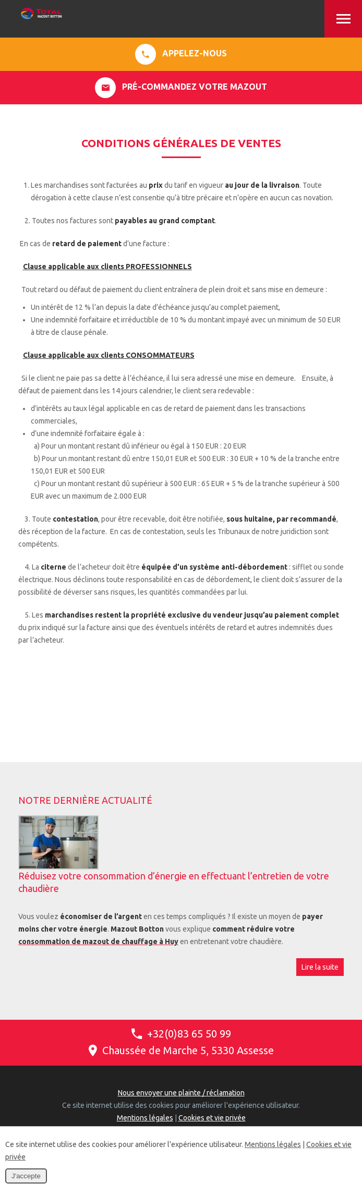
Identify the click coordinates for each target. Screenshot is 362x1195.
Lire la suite (320, 967)
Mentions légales (145, 1118)
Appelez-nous (181, 54)
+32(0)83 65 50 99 (181, 1034)
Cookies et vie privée (212, 1118)
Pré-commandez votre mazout (181, 87)
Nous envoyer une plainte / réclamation (181, 1093)
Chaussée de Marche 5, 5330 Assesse (181, 1050)
